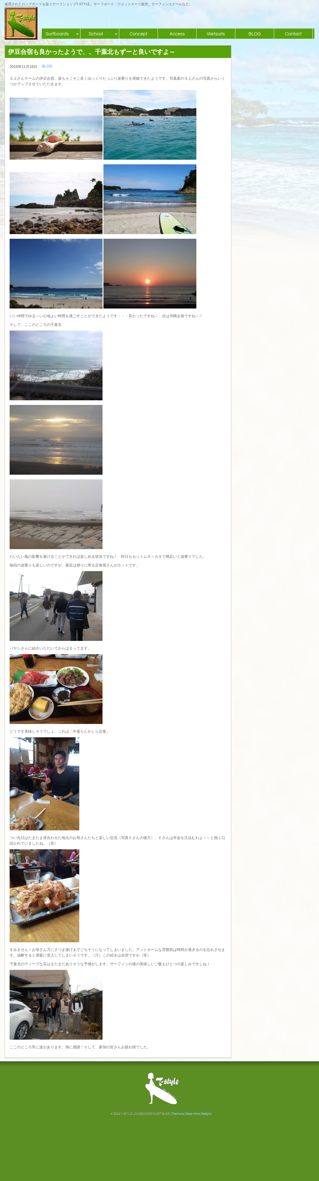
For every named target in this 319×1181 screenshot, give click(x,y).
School (96, 34)
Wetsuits (216, 34)
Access (177, 34)
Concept (138, 34)
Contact (293, 34)
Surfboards (57, 34)
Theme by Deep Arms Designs (192, 1113)
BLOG (254, 34)
